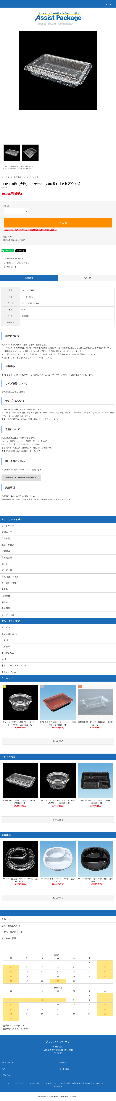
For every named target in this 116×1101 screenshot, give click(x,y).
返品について (8, 237)
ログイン (5, 1069)
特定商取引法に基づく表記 (14, 240)
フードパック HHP (24, 169)
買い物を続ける (8, 267)
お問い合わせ (6, 1075)
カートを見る (64, 1069)
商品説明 (29, 278)
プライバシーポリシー (100, 1083)
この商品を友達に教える (12, 258)
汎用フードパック (27, 166)
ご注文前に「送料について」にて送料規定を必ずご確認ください (30, 230)
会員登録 (63, 1062)
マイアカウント (7, 1062)
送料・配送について (39, 1083)
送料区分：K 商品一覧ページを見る (21, 477)
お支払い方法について (22, 1083)
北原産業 (13, 169)
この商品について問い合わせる (14, 263)
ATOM (60, 1086)
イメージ (87, 278)
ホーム (5, 166)
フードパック (14, 166)
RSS (55, 1086)
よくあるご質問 (64, 1083)
